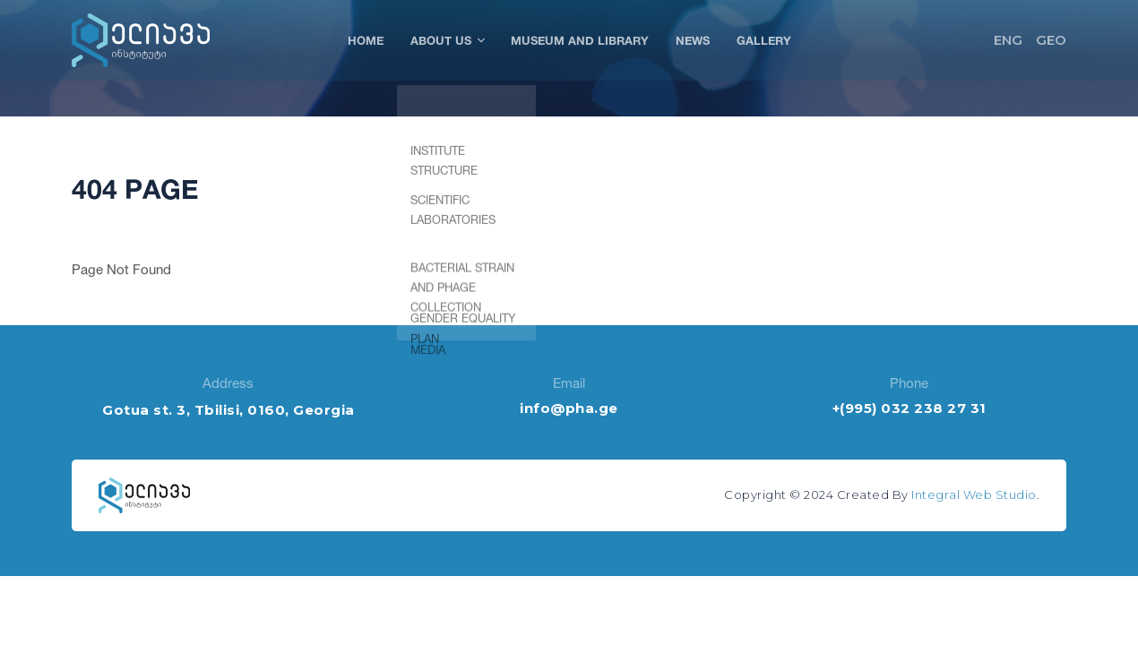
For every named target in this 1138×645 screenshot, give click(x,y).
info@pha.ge (569, 408)
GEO (1051, 39)
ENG (1008, 39)
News (693, 40)
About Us (447, 40)
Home (366, 40)
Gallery (764, 40)
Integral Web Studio (974, 494)
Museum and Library (580, 40)
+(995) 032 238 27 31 (909, 408)
